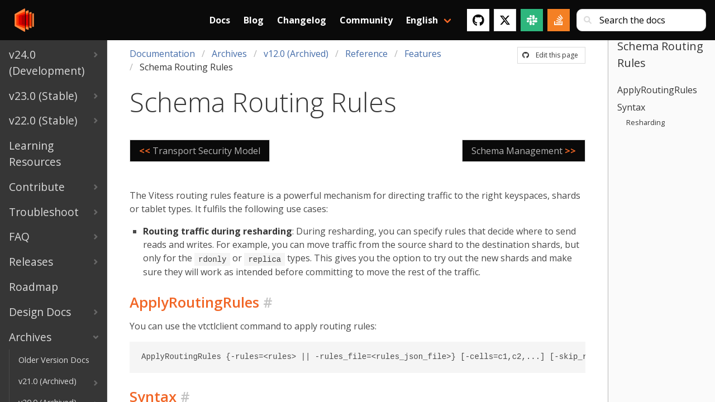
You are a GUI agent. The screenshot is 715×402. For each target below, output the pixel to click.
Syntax (631, 107)
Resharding (645, 122)
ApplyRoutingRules (657, 90)
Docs (219, 20)
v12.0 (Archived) (296, 53)
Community (366, 20)
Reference (366, 53)
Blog (254, 20)
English (422, 20)
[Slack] (532, 20)
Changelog (301, 20)
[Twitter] (505, 20)
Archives (229, 53)
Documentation (162, 53)
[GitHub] (478, 20)
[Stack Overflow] (558, 20)
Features (422, 53)
